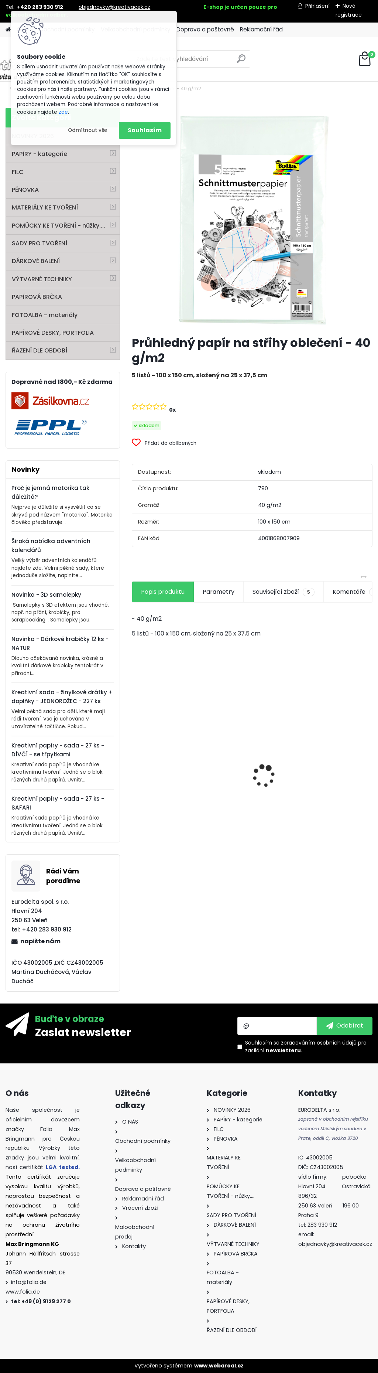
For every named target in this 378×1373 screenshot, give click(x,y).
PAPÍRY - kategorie (39, 154)
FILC (18, 172)
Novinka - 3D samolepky (46, 595)
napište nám (40, 941)
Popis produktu (163, 591)
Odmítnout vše (87, 130)
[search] (241, 61)
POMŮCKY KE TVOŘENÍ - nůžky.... (58, 225)
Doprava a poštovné (205, 29)
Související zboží (283, 591)
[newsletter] (344, 1025)
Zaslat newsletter (83, 1032)
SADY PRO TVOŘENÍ (39, 243)
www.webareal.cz (219, 1365)
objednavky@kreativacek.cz (114, 7)
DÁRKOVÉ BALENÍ (36, 261)
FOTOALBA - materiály (45, 315)
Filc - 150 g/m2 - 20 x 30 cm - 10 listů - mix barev (331, 798)
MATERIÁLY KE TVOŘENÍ (45, 207)
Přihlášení (317, 6)
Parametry (218, 591)
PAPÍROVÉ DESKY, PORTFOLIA (53, 332)
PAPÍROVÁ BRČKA (37, 297)
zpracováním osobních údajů (319, 1042)
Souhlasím (145, 130)
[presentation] (135, 763)
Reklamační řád (261, 29)
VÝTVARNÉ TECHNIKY (42, 279)
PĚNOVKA (25, 189)
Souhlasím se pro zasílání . (306, 1046)
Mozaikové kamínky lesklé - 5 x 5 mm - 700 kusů (169, 791)
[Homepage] (8, 30)
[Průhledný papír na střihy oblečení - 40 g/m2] (252, 219)
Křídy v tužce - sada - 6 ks (250, 781)
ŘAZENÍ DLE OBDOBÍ (39, 350)
